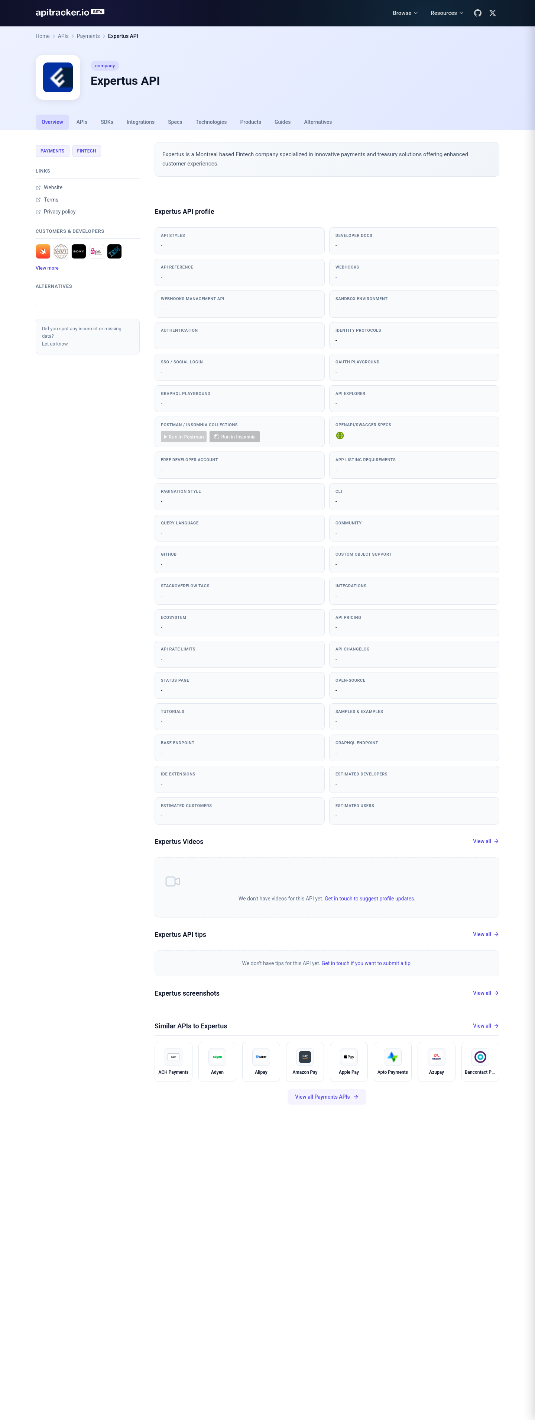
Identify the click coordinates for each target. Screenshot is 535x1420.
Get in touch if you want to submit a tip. (367, 963)
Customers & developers (70, 231)
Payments (88, 36)
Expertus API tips (180, 934)
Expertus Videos (179, 841)
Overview (52, 122)
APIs (63, 36)
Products (250, 122)
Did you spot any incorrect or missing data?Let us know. (81, 336)
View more (47, 268)
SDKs (107, 122)
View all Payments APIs (327, 1097)
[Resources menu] (447, 13)
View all (486, 841)
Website (49, 187)
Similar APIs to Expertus (191, 1026)
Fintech (86, 151)
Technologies (211, 122)
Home (43, 36)
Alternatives (318, 122)
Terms (47, 200)
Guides (283, 122)
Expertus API (123, 36)
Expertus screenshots (187, 993)
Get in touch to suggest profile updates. (370, 899)
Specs (175, 122)
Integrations (141, 122)
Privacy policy (55, 212)
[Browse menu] (406, 13)
